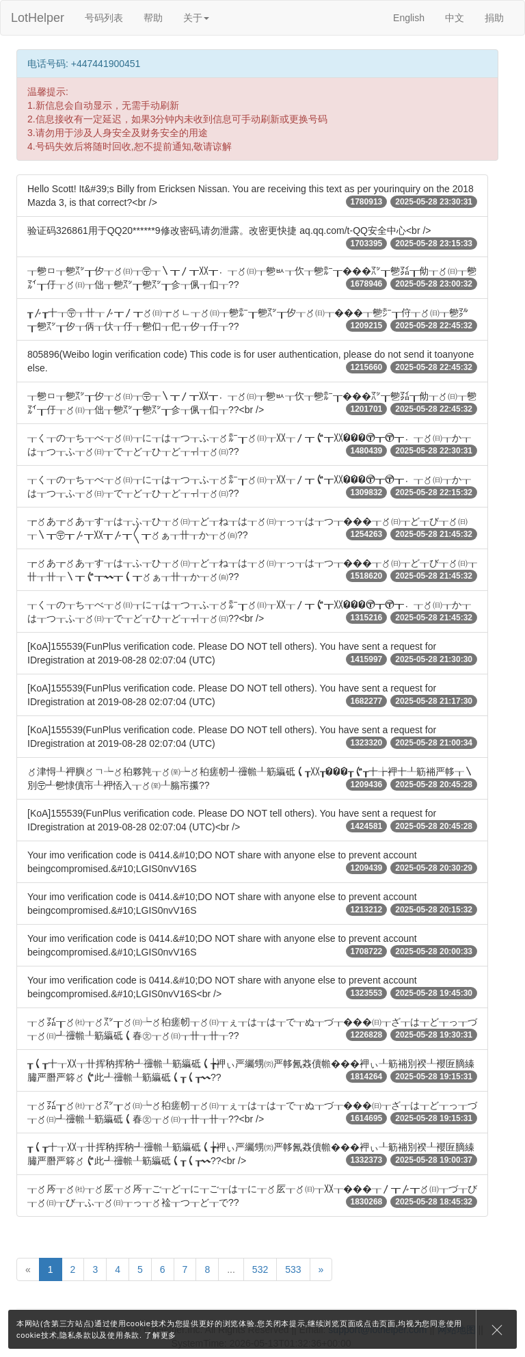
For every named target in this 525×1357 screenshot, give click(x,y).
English (409, 17)
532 (260, 1269)
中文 (454, 17)
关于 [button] (196, 17)
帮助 (153, 17)
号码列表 (104, 17)
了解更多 (160, 1335)
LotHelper (37, 18)
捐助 (494, 17)
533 (293, 1269)
